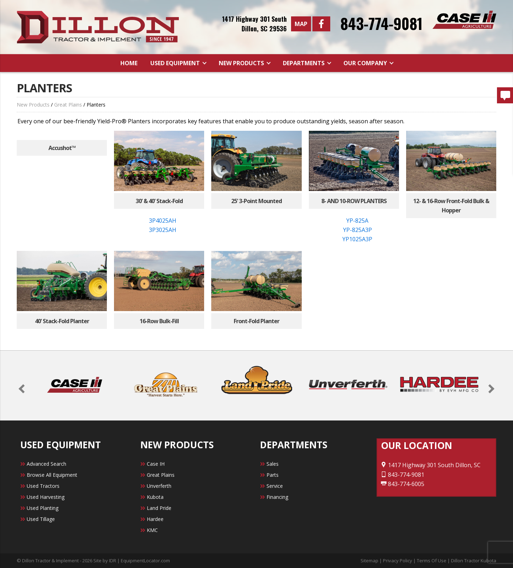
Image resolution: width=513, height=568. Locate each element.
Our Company (365, 63)
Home (129, 63)
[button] (23, 388)
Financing (277, 497)
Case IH (156, 463)
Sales (272, 463)
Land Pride (159, 508)
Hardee (155, 519)
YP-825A (357, 220)
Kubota (155, 497)
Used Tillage (41, 519)
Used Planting (42, 508)
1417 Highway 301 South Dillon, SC (431, 465)
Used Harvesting (45, 497)
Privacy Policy (397, 560)
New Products (242, 63)
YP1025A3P (357, 239)
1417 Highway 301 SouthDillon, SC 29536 (254, 23)
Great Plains (68, 104)
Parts (272, 474)
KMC (152, 530)
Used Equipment (175, 63)
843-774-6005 (402, 484)
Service (274, 485)
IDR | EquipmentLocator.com (139, 560)
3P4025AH (162, 220)
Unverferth (159, 485)
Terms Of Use (431, 560)
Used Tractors (43, 485)
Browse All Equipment (52, 474)
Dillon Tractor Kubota (473, 560)
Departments (304, 63)
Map (301, 24)
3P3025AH (162, 230)
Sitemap (369, 560)
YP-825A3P (357, 230)
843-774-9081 (381, 23)
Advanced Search (46, 463)
